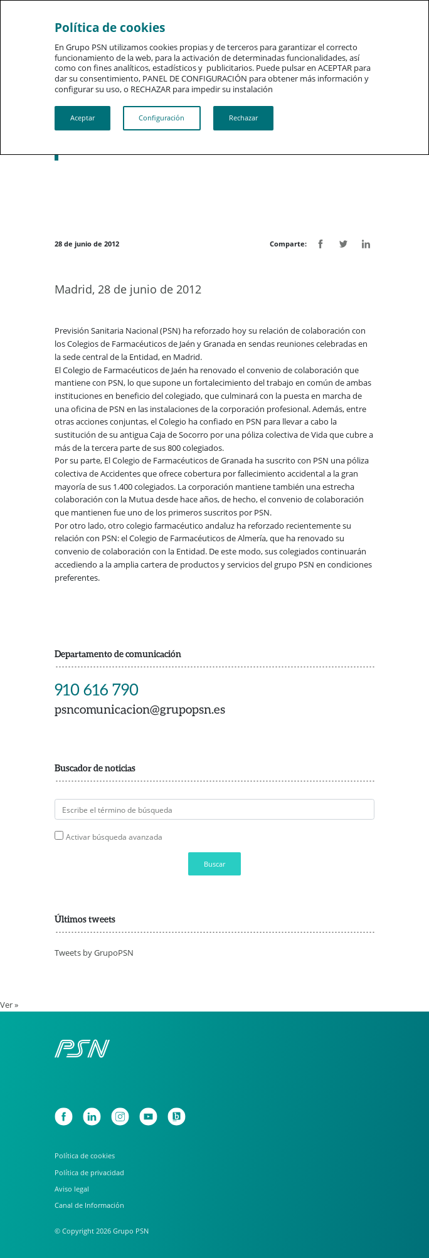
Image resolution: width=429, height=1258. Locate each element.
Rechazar (243, 117)
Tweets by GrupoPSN (94, 952)
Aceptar (82, 117)
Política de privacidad (89, 1172)
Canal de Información (89, 1205)
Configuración (161, 117)
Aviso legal (72, 1189)
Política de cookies (85, 1155)
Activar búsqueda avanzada (114, 837)
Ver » (9, 1004)
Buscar (214, 864)
